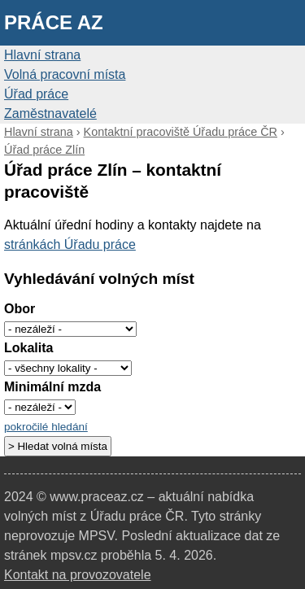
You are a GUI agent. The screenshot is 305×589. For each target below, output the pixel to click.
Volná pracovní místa (64, 74)
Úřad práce (36, 94)
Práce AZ (53, 22)
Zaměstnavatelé (50, 113)
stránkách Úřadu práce (70, 244)
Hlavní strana (42, 55)
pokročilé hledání (46, 427)
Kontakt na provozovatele (77, 575)
